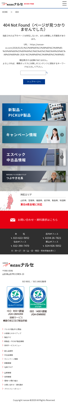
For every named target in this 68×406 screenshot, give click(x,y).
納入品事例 (8, 351)
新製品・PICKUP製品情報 (14, 341)
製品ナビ (7, 337)
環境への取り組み (11, 380)
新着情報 (7, 363)
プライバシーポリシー (12, 389)
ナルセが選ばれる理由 (12, 329)
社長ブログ (8, 367)
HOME (5, 12)
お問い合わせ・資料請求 (13, 384)
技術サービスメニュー (12, 345)
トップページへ (34, 81)
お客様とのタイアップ (12, 333)
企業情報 (7, 372)
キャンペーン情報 (11, 359)
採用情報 (7, 376)
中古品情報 (8, 355)
